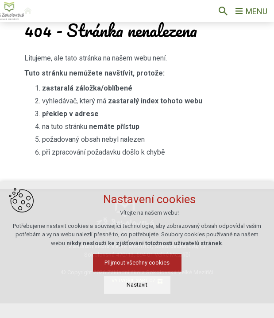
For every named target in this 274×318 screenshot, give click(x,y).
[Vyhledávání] (223, 11)
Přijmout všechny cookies (137, 262)
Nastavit (137, 284)
